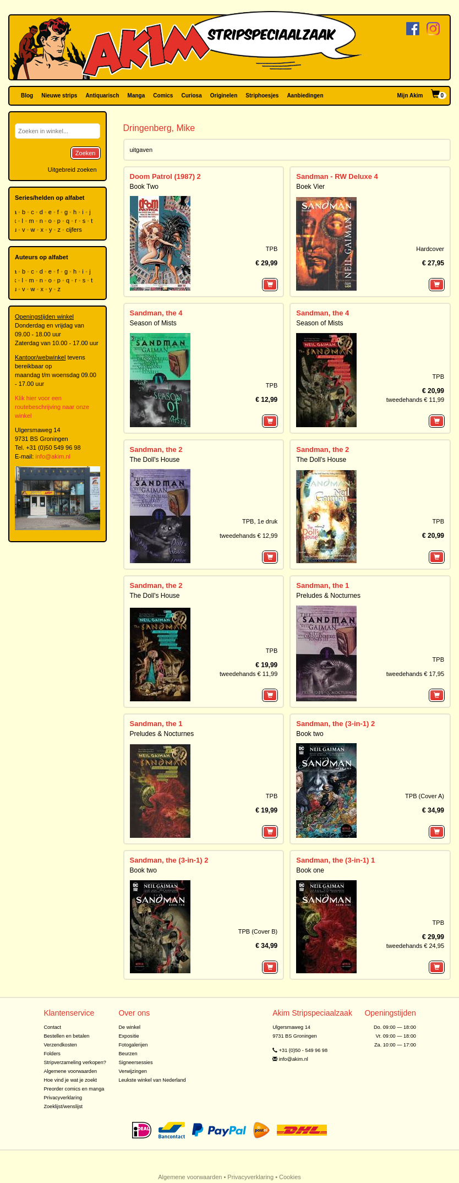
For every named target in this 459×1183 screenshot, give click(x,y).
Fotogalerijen (132, 1045)
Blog (27, 95)
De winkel (129, 1027)
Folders (52, 1053)
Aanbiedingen (305, 95)
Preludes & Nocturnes (328, 595)
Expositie (128, 1036)
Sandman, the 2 (156, 449)
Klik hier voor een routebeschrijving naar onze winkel (52, 407)
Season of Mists (153, 323)
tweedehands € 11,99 (415, 399)
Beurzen (127, 1053)
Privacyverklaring (62, 1097)
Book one (310, 870)
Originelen (223, 95)
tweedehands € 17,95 (415, 673)
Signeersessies (135, 1062)
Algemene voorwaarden (70, 1071)
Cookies (290, 1177)
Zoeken (85, 153)
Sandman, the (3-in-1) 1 (335, 860)
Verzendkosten (60, 1045)
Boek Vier (310, 186)
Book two (309, 734)
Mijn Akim (410, 95)
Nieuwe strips (59, 95)
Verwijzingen (132, 1071)
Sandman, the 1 (322, 585)
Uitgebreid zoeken (72, 169)
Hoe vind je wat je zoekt (70, 1080)
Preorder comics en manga (73, 1089)
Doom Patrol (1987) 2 (165, 176)
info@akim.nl (52, 456)
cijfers (75, 229)
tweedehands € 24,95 (415, 945)
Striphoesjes (261, 95)
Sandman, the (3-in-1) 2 (335, 723)
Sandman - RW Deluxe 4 (337, 176)
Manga (136, 95)
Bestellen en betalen (66, 1036)
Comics (163, 95)
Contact (52, 1027)
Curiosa (191, 95)
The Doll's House (155, 460)
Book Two (144, 186)
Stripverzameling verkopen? (74, 1062)
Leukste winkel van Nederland (151, 1080)
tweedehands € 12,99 (248, 535)
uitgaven (141, 149)
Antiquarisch (102, 95)
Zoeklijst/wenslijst (63, 1106)
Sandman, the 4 (156, 313)
